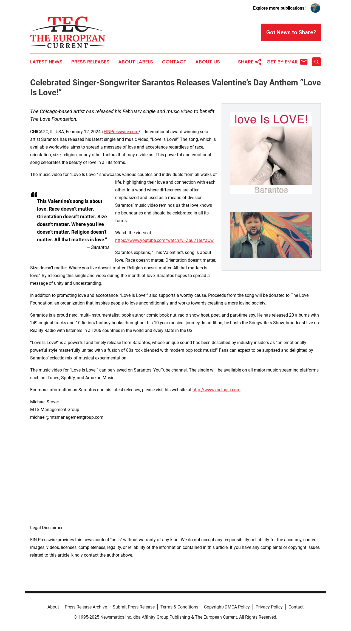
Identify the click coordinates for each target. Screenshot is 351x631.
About (53, 607)
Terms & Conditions (179, 607)
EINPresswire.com (121, 131)
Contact (174, 62)
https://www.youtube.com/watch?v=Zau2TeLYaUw (164, 240)
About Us (207, 62)
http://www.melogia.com (216, 389)
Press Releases (90, 62)
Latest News (46, 62)
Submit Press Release (134, 607)
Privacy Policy (269, 607)
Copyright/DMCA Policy (227, 607)
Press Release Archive (86, 607)
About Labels (135, 62)
